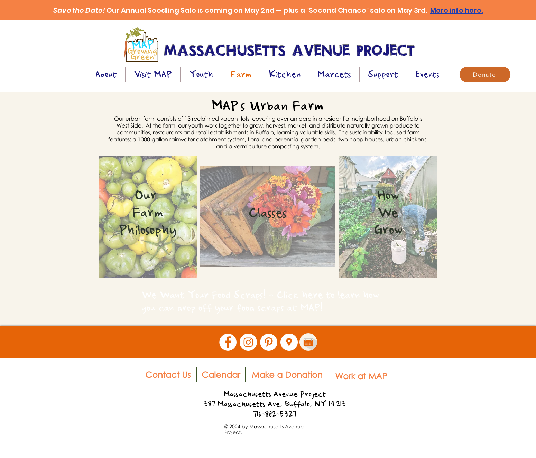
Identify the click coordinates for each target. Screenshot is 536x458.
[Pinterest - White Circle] (268, 342)
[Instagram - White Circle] (248, 342)
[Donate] (485, 74)
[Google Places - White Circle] (289, 342)
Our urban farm (135, 118)
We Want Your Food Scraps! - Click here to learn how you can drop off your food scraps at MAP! (260, 301)
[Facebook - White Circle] (228, 342)
